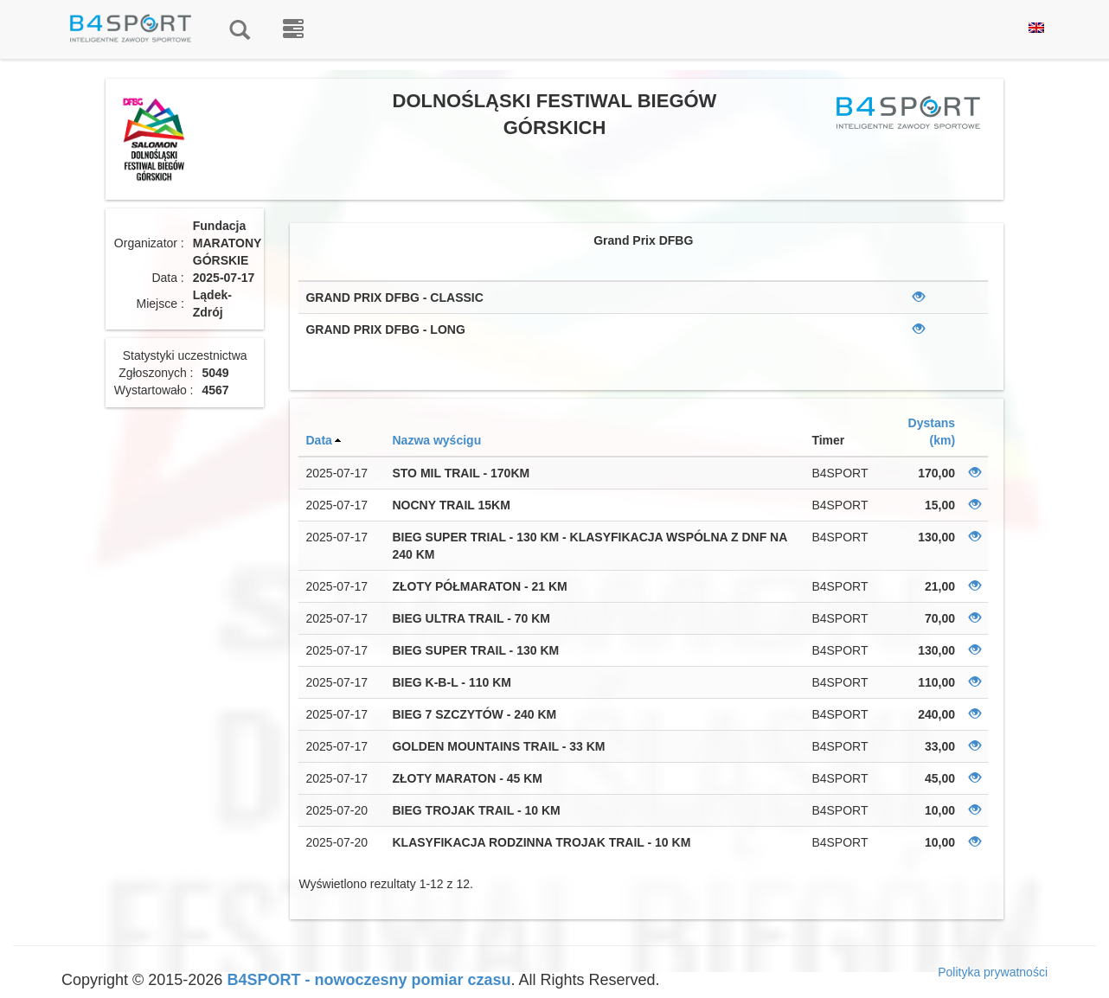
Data (318, 440)
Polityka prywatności (993, 972)
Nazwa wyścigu (436, 440)
